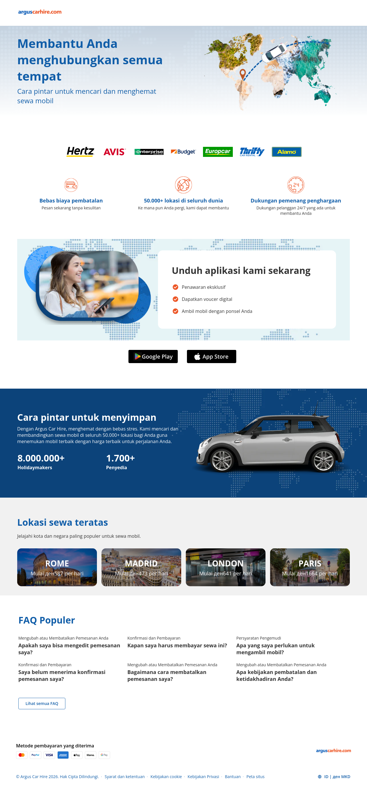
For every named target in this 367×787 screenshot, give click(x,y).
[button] (334, 776)
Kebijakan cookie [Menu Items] (166, 776)
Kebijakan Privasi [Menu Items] (203, 776)
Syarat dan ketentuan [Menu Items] (125, 776)
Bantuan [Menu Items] (233, 776)
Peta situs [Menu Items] (256, 776)
